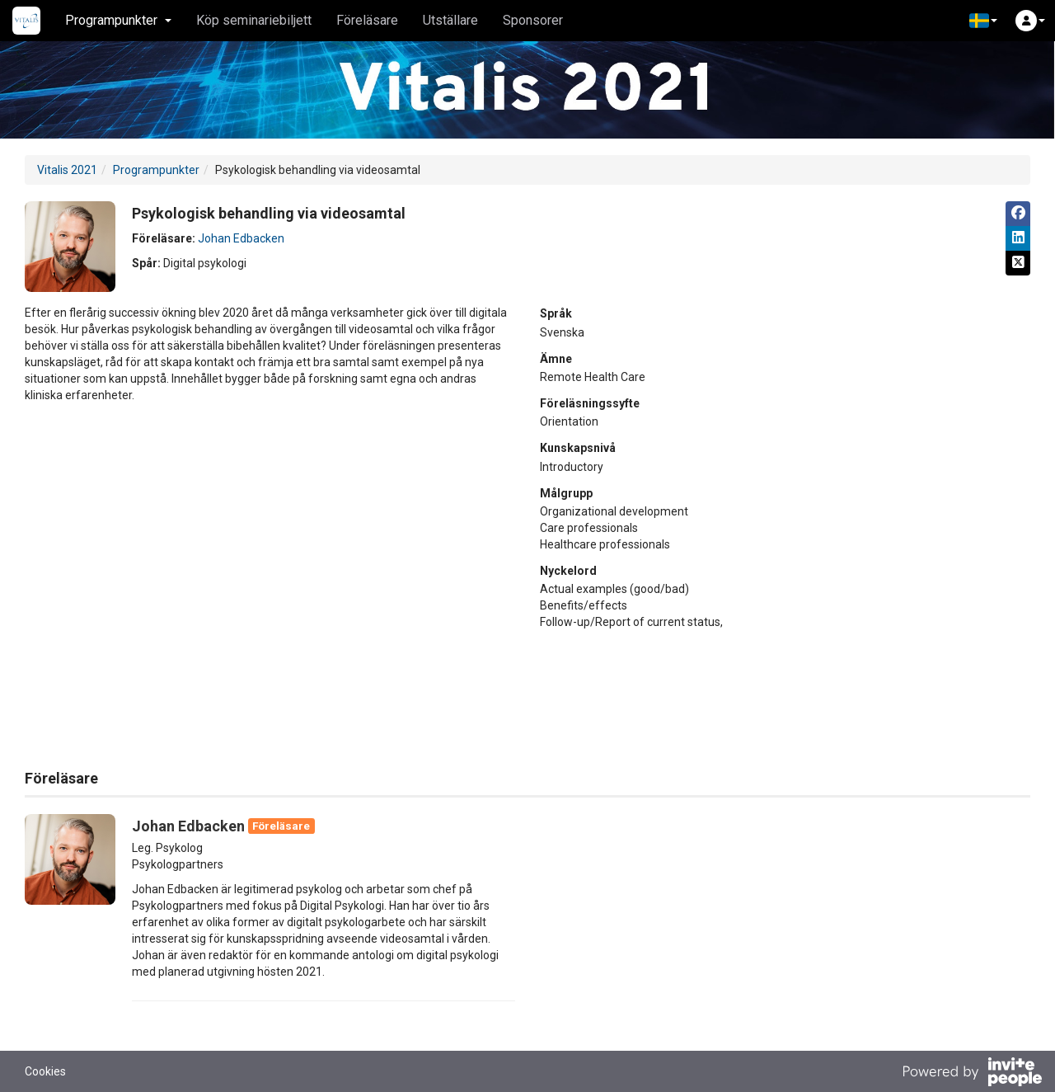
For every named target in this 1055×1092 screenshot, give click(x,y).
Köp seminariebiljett (254, 20)
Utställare (450, 20)
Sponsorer (533, 20)
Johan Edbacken (241, 238)
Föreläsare (367, 20)
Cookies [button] (45, 1071)
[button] (983, 20)
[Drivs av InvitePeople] (972, 1073)
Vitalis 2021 (67, 170)
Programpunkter (156, 170)
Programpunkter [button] (118, 20)
